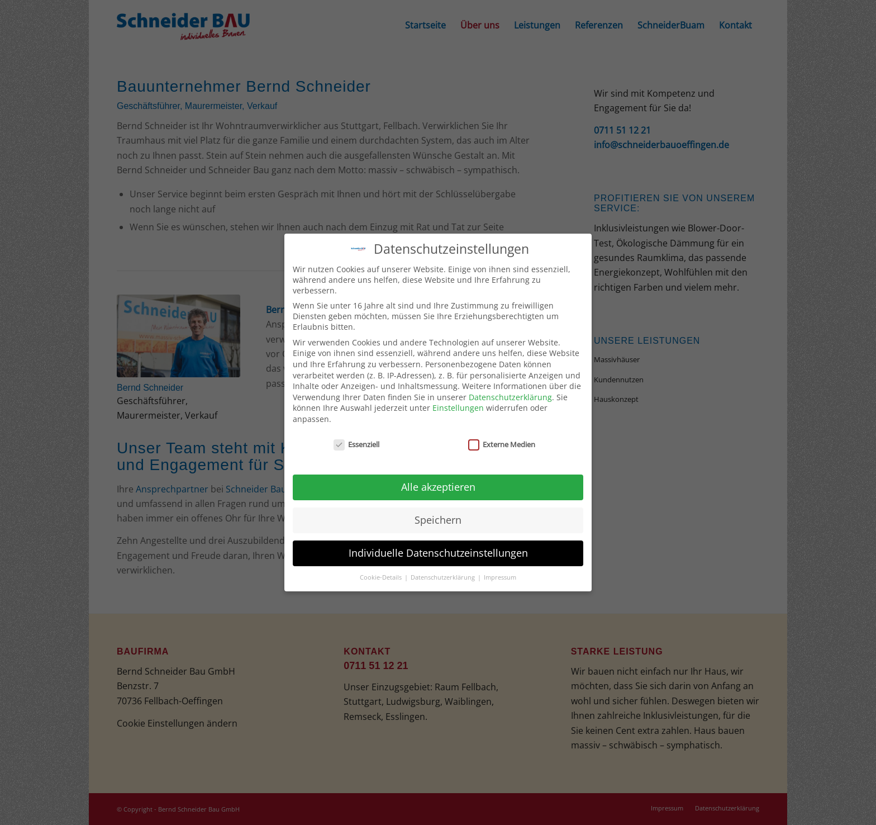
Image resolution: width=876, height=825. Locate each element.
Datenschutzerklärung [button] (444, 575)
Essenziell (356, 442)
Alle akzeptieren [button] (438, 485)
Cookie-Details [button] (381, 575)
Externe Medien (501, 442)
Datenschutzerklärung (510, 395)
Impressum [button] (500, 575)
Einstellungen (458, 406)
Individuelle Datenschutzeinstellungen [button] (438, 551)
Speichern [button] (438, 518)
